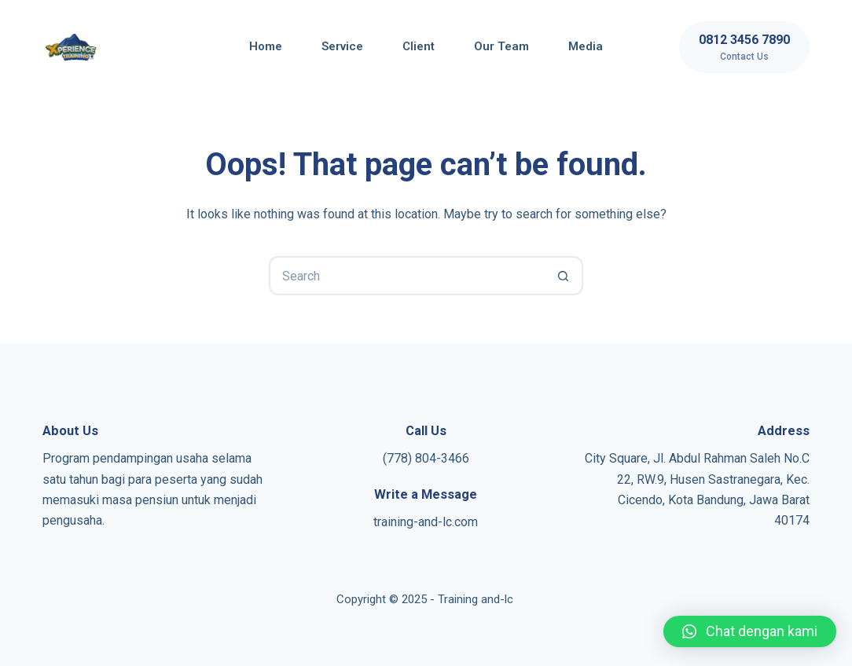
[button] (749, 631)
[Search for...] (406, 275)
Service (342, 46)
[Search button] (563, 275)
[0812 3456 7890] (744, 47)
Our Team (501, 46)
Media (585, 46)
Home (265, 46)
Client (418, 46)
